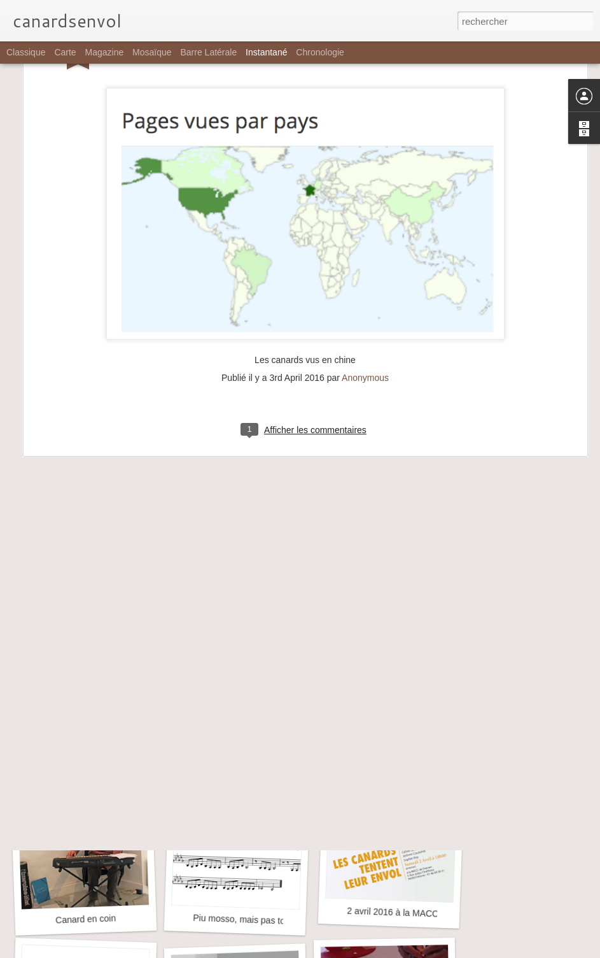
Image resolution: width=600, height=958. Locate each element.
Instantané (266, 52)
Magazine (104, 52)
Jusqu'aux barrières (81, 746)
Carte (65, 52)
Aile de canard (386, 739)
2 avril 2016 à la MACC (392, 912)
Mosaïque (151, 52)
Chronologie (320, 52)
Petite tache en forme (233, 740)
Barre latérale (208, 52)
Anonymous (365, 246)
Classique (25, 52)
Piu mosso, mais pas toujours (251, 920)
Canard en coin (85, 919)
